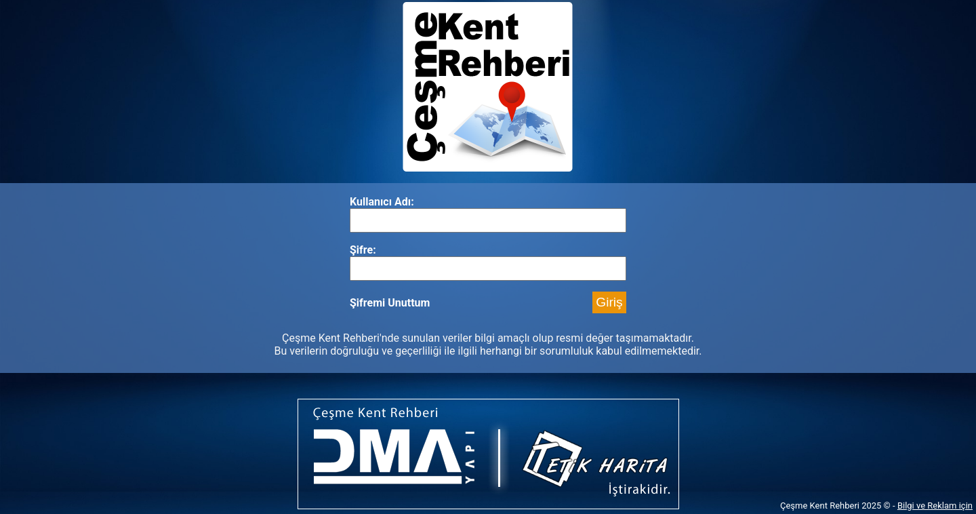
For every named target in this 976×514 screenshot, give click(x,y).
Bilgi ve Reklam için (935, 505)
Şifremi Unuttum (390, 302)
